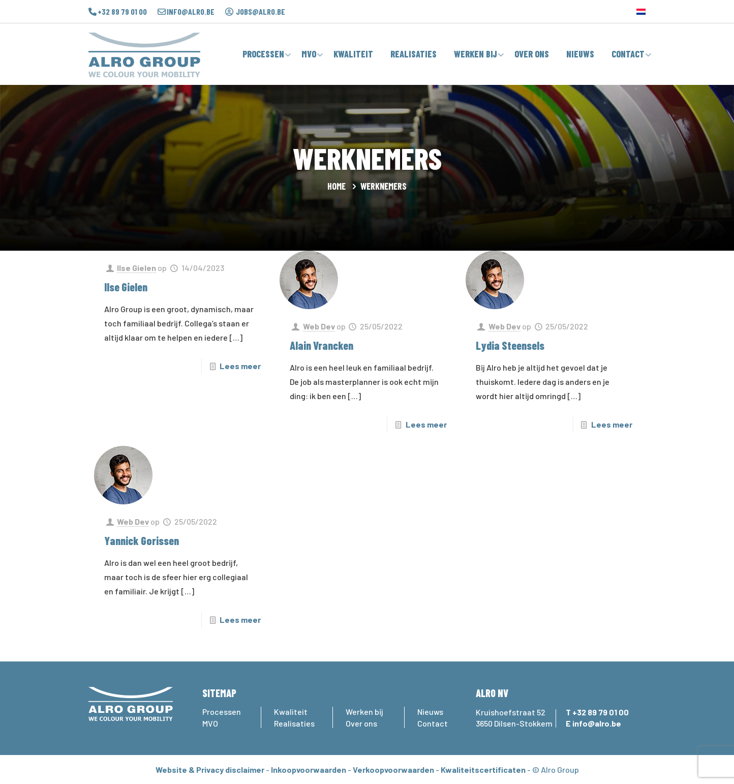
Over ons (361, 723)
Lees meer (240, 366)
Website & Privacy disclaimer (210, 769)
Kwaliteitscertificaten (483, 769)
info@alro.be (191, 12)
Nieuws (430, 711)
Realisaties (294, 723)
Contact (432, 723)
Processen (221, 711)
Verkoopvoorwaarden (393, 769)
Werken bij (364, 711)
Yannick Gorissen (141, 540)
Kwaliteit (291, 711)
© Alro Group (555, 769)
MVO (210, 723)
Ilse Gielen (136, 268)
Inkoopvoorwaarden (308, 769)
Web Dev (319, 326)
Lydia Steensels (510, 345)
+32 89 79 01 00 (122, 12)
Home (336, 186)
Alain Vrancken (321, 345)
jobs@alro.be (260, 12)
